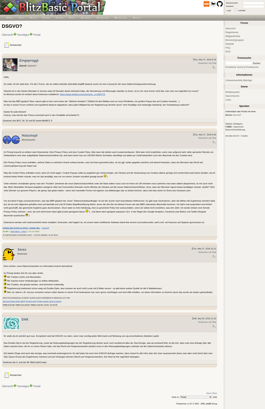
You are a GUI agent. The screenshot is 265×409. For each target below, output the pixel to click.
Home (10, 17)
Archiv (137, 17)
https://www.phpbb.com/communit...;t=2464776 (82, 94)
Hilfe (33, 17)
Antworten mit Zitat (207, 63)
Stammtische (232, 96)
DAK (25, 319)
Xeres (21, 249)
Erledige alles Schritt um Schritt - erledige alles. (21, 228)
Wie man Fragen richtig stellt (13, 301)
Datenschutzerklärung (235, 130)
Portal (36, 34)
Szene (46, 17)
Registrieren (232, 32)
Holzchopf (29, 135)
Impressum (238, 127)
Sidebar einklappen (234, 124)
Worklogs (121, 17)
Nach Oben (211, 393)
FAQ (227, 47)
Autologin (241, 10)
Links (228, 99)
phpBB (189, 404)
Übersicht (7, 34)
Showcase (103, 17)
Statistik (229, 43)
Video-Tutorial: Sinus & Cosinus (49, 301)
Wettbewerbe (232, 92)
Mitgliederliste (232, 36)
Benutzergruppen (234, 40)
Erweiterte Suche (234, 67)
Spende (237, 115)
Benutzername (232, 3)
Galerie (86, 17)
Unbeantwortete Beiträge (238, 80)
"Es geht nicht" (31, 301)
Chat (72, 17)
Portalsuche (252, 67)
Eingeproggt (28, 60)
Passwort (230, 6)
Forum (59, 17)
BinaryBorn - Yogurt (19, 231)
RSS (227, 51)
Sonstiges (23, 34)
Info (21, 17)
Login (229, 10)
